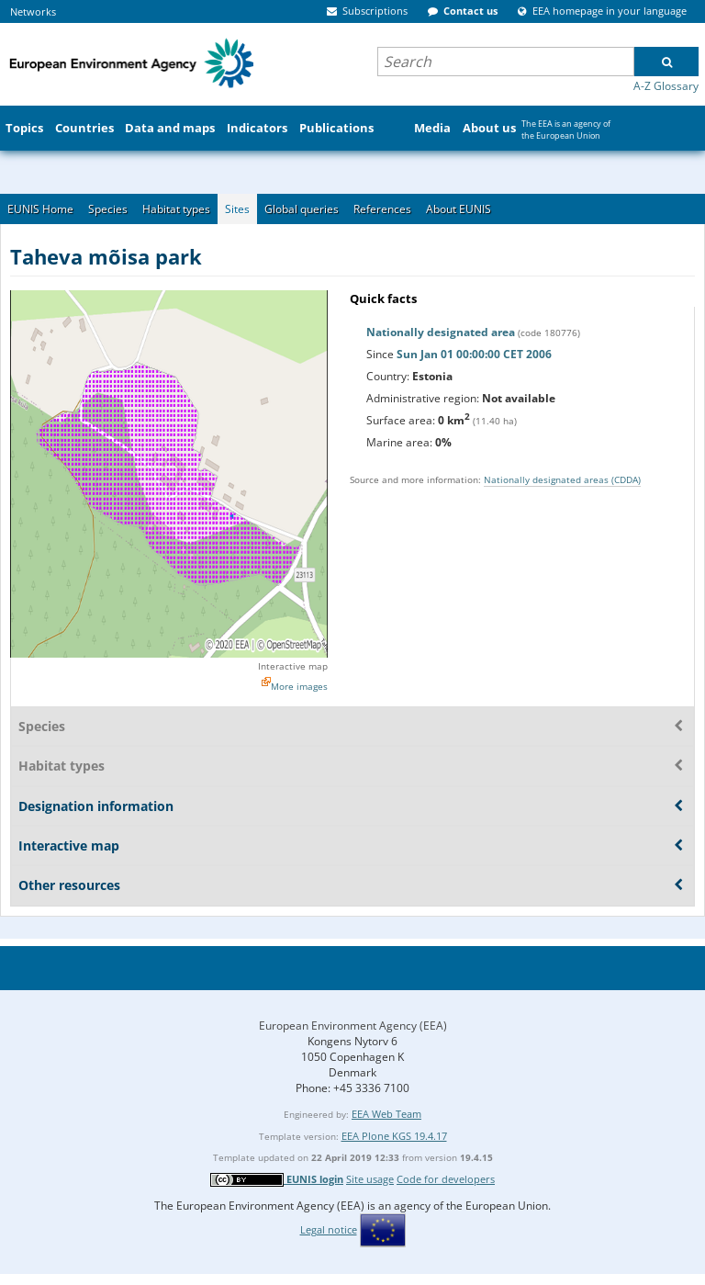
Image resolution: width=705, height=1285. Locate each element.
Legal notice (328, 1229)
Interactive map (293, 665)
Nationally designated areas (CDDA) (562, 479)
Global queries (301, 209)
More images (299, 686)
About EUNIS (458, 209)
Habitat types (176, 209)
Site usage (370, 1179)
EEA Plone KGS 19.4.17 (394, 1136)
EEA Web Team (386, 1114)
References (382, 209)
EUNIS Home (40, 209)
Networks (33, 11)
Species (108, 209)
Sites (237, 209)
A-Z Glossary (666, 86)
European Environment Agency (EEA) (353, 1025)
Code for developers (446, 1179)
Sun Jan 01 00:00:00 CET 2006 (474, 354)
